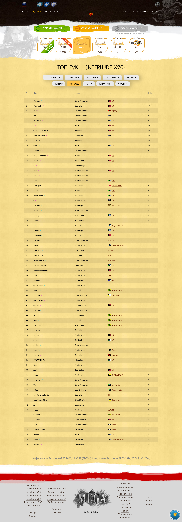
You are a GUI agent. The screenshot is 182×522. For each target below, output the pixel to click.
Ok (113, 116)
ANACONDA (117, 290)
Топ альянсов (112, 77)
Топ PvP (58, 84)
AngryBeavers (117, 225)
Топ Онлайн (105, 84)
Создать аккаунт (57, 489)
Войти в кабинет (57, 495)
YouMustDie (117, 390)
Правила (142, 12)
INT (109, 395)
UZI (113, 121)
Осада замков (53, 77)
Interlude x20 (33, 495)
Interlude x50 (33, 499)
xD (113, 101)
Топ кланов (92, 77)
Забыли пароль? (124, 34)
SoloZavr (111, 240)
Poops (114, 350)
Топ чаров (131, 77)
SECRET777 (113, 250)
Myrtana (111, 260)
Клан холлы (73, 77)
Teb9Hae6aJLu (118, 245)
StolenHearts (117, 186)
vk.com (149, 501)
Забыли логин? (138, 34)
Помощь (57, 512)
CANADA (115, 295)
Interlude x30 (33, 489)
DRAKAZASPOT (118, 375)
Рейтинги (128, 12)
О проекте (52, 12)
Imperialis (116, 205)
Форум (155, 12)
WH (109, 255)
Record (115, 425)
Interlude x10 (33, 492)
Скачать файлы (57, 492)
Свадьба (122, 84)
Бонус (26, 12)
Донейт (38, 12)
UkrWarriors (116, 385)
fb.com (149, 504)
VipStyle (115, 111)
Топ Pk (89, 84)
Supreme (115, 400)
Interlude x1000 (33, 502)
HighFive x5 (33, 506)
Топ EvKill (74, 84)
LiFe (109, 275)
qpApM (111, 410)
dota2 (114, 280)
